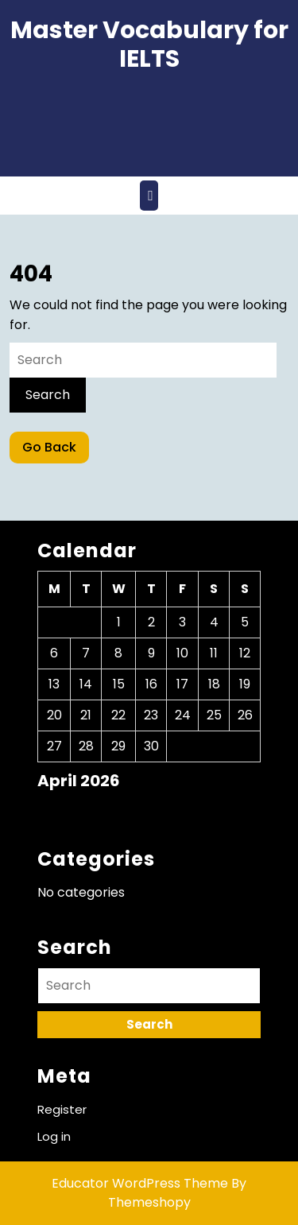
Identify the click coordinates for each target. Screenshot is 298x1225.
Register (62, 1109)
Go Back (55, 450)
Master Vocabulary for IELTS (149, 45)
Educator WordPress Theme (140, 1183)
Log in (54, 1136)
